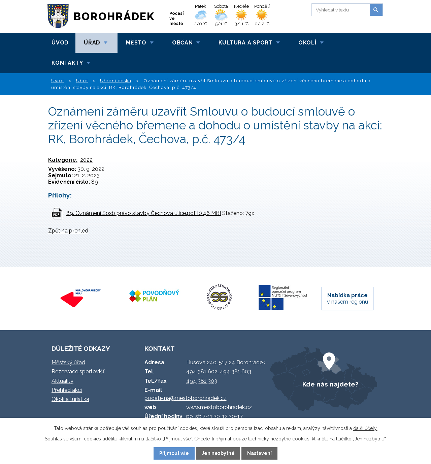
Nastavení (259, 453)
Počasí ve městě (176, 18)
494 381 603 (235, 371)
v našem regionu (347, 298)
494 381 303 (201, 381)
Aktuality (62, 381)
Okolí (307, 42)
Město (136, 42)
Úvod (60, 42)
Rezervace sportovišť (78, 371)
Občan (182, 42)
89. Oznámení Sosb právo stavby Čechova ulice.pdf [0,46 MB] (143, 213)
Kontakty (67, 63)
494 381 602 (202, 371)
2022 (86, 160)
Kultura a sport (246, 42)
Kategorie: (62, 160)
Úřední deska (115, 80)
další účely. (365, 428)
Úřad (92, 42)
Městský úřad (68, 362)
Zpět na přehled (68, 230)
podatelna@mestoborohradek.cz (185, 398)
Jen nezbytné (218, 453)
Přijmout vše (174, 453)
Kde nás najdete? (330, 384)
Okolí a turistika (70, 399)
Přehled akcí (67, 390)
